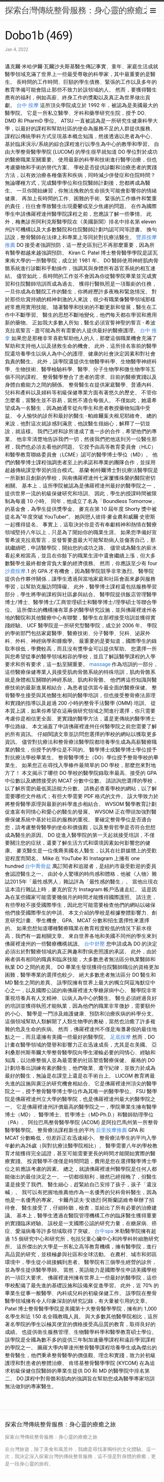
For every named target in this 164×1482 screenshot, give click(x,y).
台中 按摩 (28, 105)
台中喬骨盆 (38, 866)
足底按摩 (120, 1037)
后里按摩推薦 (111, 1130)
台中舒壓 (94, 944)
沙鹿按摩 (15, 571)
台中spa (104, 1231)
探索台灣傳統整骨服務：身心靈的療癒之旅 (82, 10)
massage (99, 664)
